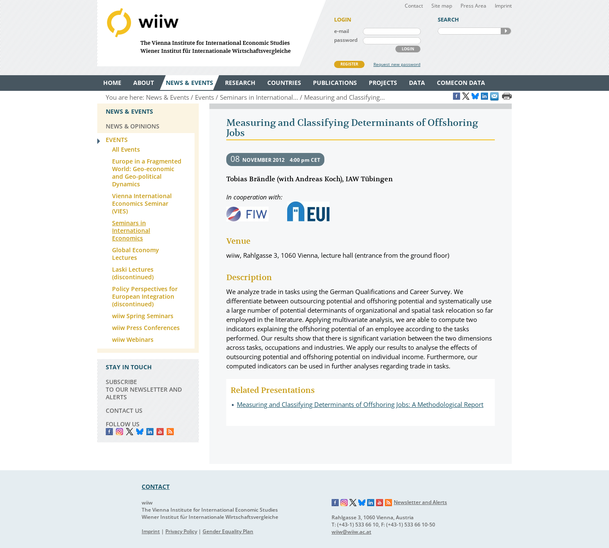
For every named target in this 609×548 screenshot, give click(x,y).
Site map (441, 5)
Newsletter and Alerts (420, 502)
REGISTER (349, 64)
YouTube (160, 431)
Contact (414, 5)
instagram (119, 431)
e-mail (341, 31)
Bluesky (139, 431)
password (345, 40)
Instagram (344, 503)
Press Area (473, 5)
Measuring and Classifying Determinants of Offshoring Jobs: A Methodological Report (360, 404)
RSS (170, 431)
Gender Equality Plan (228, 531)
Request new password (396, 64)
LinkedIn (150, 431)
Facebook (109, 431)
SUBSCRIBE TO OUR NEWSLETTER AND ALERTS (144, 389)
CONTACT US (124, 410)
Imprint (503, 5)
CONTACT (156, 487)
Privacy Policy (181, 531)
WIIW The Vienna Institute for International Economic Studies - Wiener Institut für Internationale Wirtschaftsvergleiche (211, 33)
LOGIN (408, 49)
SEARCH (506, 31)
